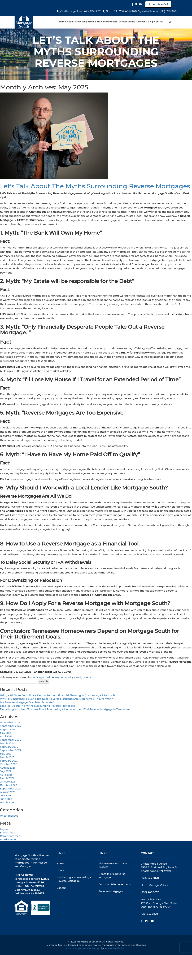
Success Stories (127, 21)
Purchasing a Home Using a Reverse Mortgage (74, 879)
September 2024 (10, 739)
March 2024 (7, 743)
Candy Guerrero (84, 677)
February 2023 (9, 760)
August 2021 (7, 767)
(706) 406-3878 (150, 892)
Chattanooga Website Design (83, 948)
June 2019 (6, 799)
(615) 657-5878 (149, 913)
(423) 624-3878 (150, 878)
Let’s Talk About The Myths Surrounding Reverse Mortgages (95, 186)
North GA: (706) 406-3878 (120, 11)
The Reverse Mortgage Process (113, 865)
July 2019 (5, 795)
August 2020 (7, 792)
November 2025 (10, 722)
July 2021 (5, 771)
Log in (4, 829)
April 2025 (6, 736)
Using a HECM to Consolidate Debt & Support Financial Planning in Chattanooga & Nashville (57, 695)
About (70, 21)
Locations (141, 21)
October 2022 (8, 764)
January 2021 (8, 781)
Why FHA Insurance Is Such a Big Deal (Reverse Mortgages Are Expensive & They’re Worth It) (58, 698)
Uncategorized (40, 677)
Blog (150, 21)
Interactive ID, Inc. (115, 948)
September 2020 (10, 788)
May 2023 (5, 753)
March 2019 (7, 802)
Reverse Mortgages (107, 21)
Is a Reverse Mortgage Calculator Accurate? (27, 702)
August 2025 (7, 729)
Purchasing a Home (85, 21)
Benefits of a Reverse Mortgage (112, 875)
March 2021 (7, 778)
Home (62, 21)
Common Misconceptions (115, 884)
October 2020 (8, 785)
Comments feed (10, 836)
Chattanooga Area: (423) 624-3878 (79, 11)
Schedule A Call (158, 4)
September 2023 (10, 750)
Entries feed (7, 832)
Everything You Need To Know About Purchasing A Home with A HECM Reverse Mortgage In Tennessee (65, 709)
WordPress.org (9, 839)
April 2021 (6, 774)
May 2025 (5, 733)
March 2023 (7, 757)
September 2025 (10, 726)
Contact (158, 21)
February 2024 (9, 746)
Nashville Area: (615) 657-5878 (157, 11)
